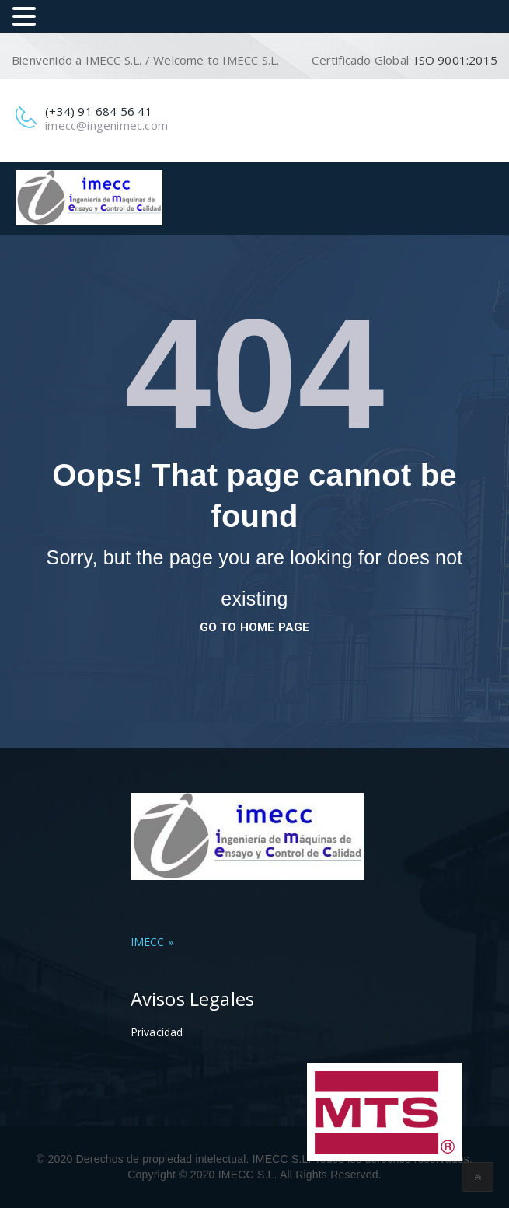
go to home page (255, 627)
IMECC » (152, 941)
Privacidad (157, 1032)
